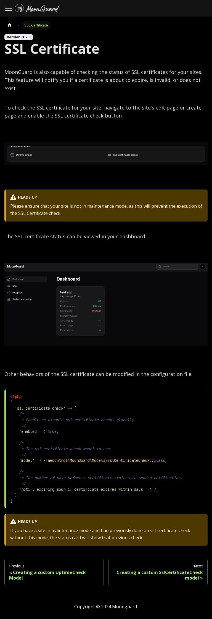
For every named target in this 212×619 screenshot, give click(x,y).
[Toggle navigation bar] (8, 8)
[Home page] (9, 25)
